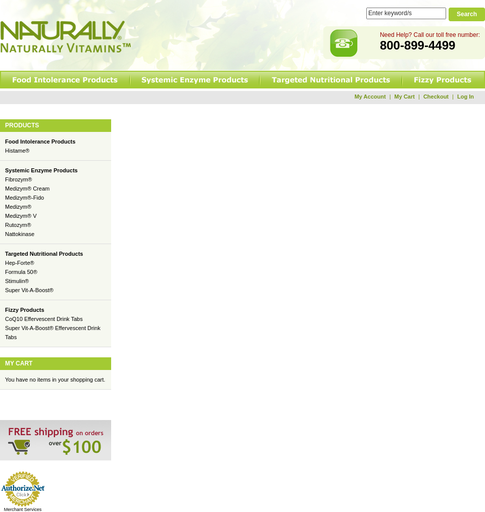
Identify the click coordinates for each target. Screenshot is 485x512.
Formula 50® (21, 272)
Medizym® (18, 207)
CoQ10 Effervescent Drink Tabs (44, 319)
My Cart (405, 97)
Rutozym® (18, 225)
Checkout (436, 97)
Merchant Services (23, 509)
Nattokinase (19, 234)
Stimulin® (17, 281)
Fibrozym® (18, 179)
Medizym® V (21, 216)
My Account (370, 97)
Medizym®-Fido (24, 198)
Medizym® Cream (27, 188)
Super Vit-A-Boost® (29, 290)
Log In (465, 97)
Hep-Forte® (19, 263)
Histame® (17, 151)
